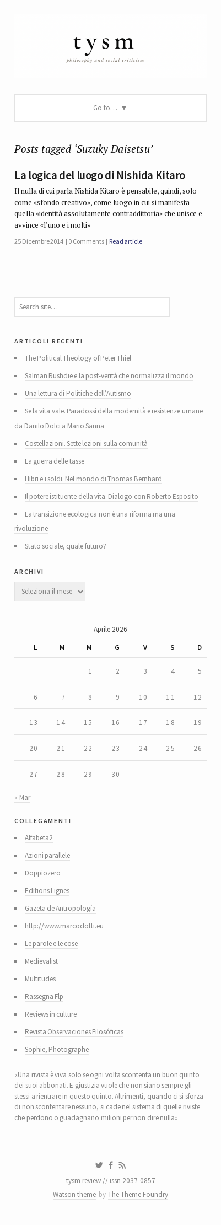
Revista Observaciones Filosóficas (74, 1031)
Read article (125, 241)
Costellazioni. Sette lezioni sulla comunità (86, 443)
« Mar (22, 797)
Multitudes (40, 979)
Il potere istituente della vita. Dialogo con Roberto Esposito (112, 496)
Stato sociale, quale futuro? (65, 546)
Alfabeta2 (39, 837)
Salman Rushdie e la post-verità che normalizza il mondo (109, 375)
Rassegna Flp (44, 996)
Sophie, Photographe (57, 1049)
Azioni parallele (47, 855)
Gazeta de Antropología (60, 908)
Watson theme (74, 1194)
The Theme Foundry (138, 1194)
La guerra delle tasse (54, 461)
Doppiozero (43, 873)
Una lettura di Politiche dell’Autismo (78, 393)
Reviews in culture (51, 1014)
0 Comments (86, 241)
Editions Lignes (47, 890)
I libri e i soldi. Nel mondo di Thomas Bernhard (93, 478)
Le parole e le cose (51, 943)
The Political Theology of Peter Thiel (78, 358)
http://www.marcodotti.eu (64, 926)
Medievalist (41, 961)
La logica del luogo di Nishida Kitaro (99, 175)
